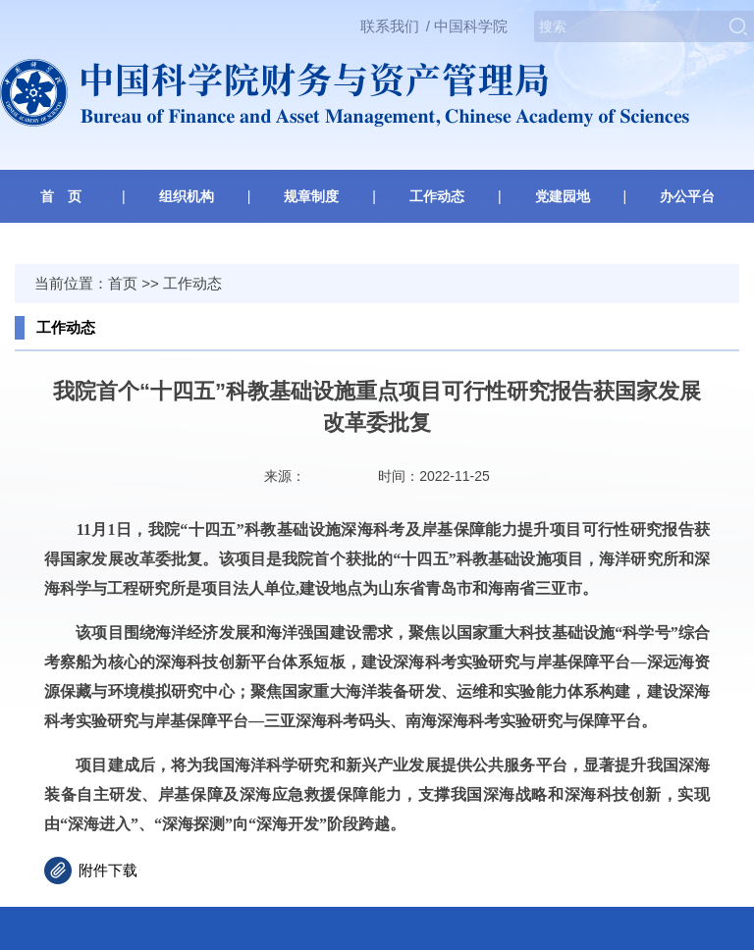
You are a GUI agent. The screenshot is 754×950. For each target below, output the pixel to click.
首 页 (60, 196)
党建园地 (562, 196)
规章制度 (311, 196)
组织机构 (186, 196)
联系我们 (389, 26)
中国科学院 (471, 26)
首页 (122, 283)
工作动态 (436, 196)
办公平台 (687, 196)
